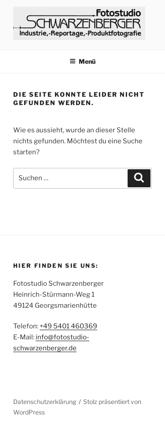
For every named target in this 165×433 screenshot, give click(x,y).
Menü (82, 61)
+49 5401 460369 (68, 326)
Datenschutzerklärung (44, 401)
